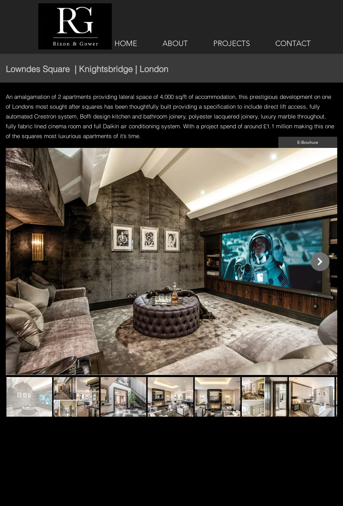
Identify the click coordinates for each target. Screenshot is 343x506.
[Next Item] (319, 261)
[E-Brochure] (307, 142)
